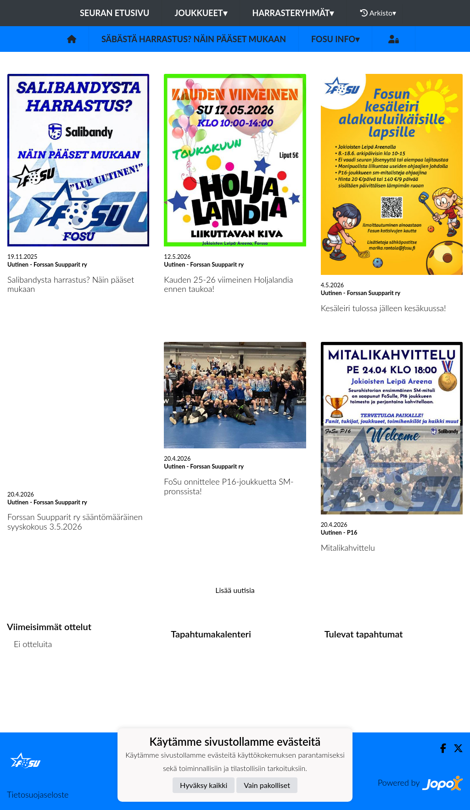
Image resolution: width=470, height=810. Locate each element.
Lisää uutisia (234, 590)
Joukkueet (200, 13)
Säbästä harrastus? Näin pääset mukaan (193, 39)
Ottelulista (29, 679)
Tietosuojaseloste (37, 794)
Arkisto (378, 12)
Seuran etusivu (115, 13)
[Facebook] (439, 748)
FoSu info (335, 39)
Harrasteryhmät (293, 13)
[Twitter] (454, 748)
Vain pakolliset (267, 785)
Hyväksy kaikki (203, 785)
